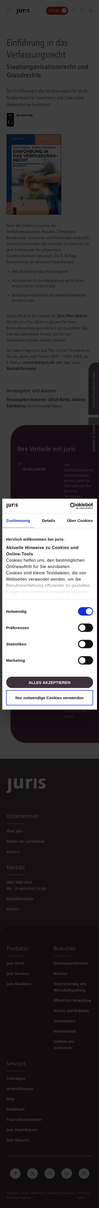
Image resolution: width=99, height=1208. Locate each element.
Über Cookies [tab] (80, 520)
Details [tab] (48, 520)
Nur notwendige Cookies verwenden (49, 697)
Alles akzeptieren (49, 682)
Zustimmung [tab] (18, 520)
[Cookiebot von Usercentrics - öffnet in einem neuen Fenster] (70, 505)
